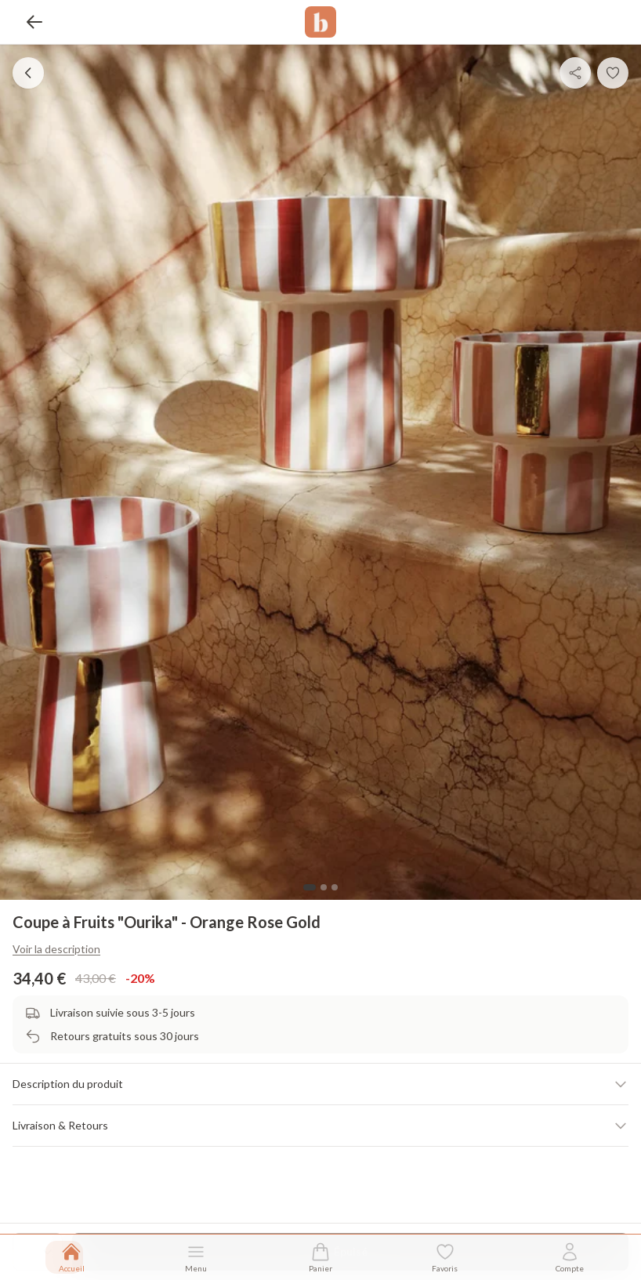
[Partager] (575, 73)
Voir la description (56, 948)
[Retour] (34, 22)
